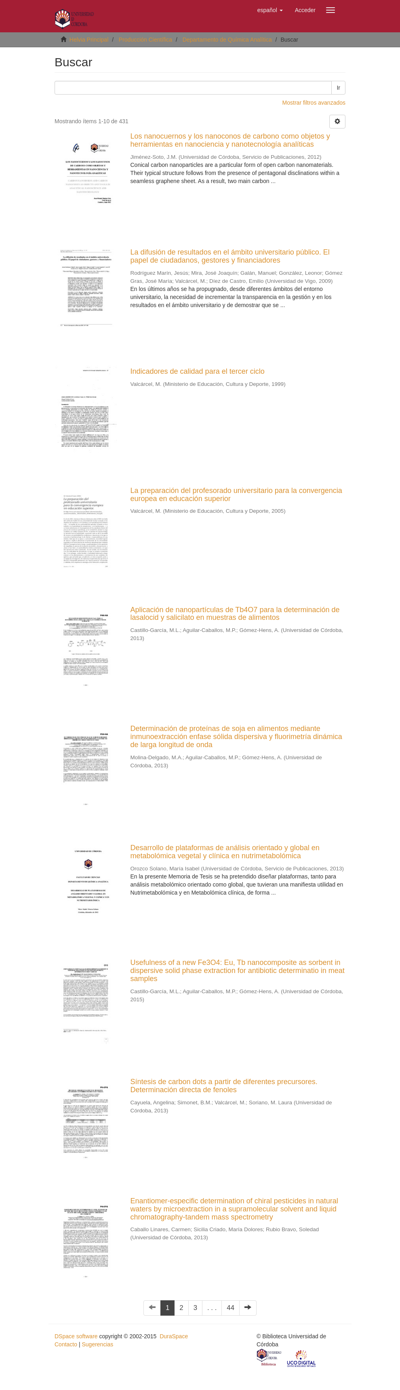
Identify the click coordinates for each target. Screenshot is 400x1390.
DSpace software (76, 1336)
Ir (338, 87)
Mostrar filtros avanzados (313, 102)
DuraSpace (174, 1336)
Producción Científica (145, 39)
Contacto (66, 1344)
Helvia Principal (88, 39)
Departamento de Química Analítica (227, 39)
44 (230, 1308)
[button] (270, 10)
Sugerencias (97, 1344)
